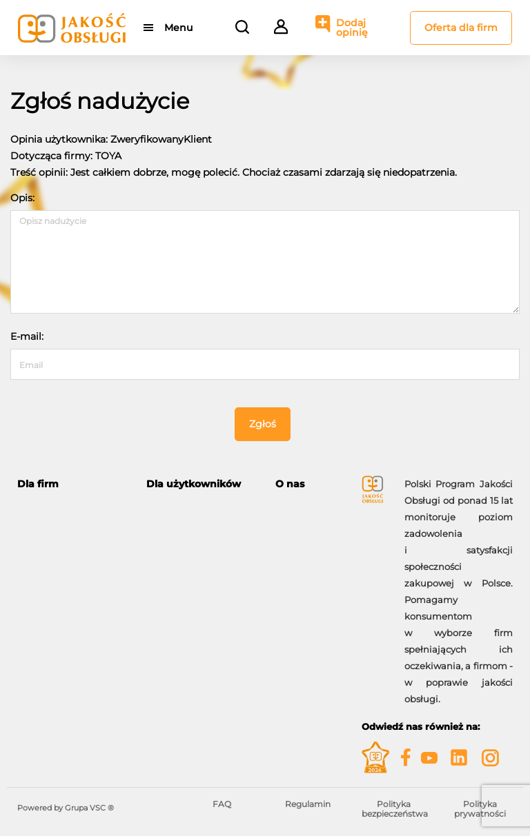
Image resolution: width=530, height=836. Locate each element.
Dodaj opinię (352, 27)
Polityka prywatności (480, 809)
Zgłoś (262, 424)
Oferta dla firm (461, 27)
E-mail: (26, 336)
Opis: (22, 198)
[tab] (71, 484)
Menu (178, 27)
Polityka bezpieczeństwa (395, 809)
